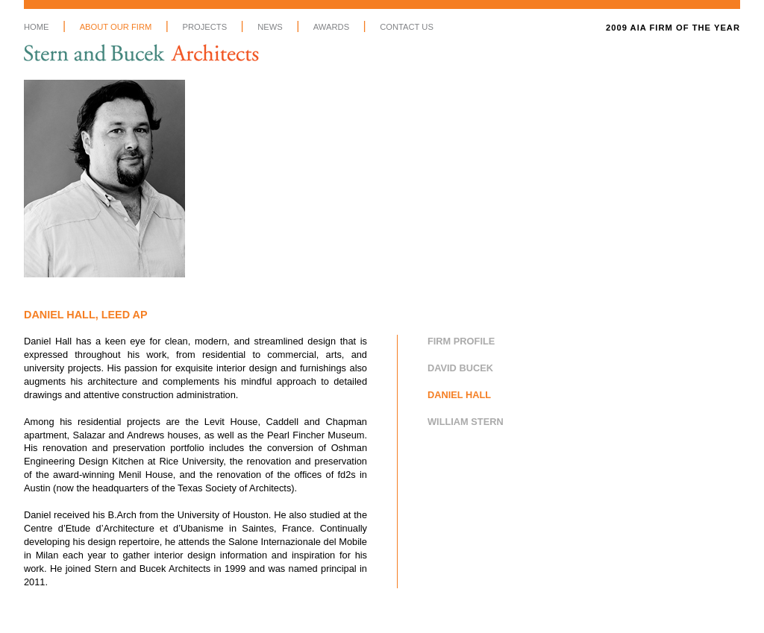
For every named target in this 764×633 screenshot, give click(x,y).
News (270, 26)
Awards (331, 26)
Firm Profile (461, 341)
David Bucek (460, 368)
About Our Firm (116, 26)
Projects (204, 26)
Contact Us (406, 26)
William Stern (466, 421)
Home (36, 26)
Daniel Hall (459, 394)
